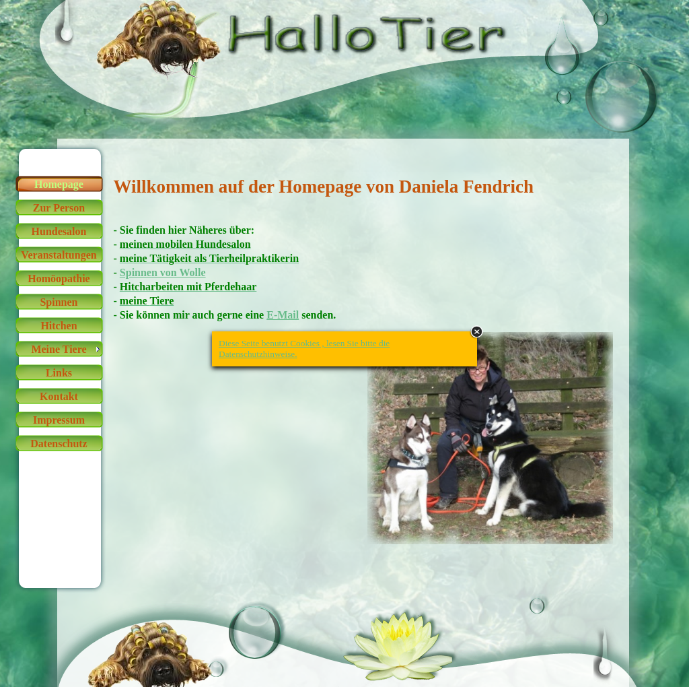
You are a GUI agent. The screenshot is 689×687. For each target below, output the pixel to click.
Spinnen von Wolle (163, 272)
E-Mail (282, 315)
